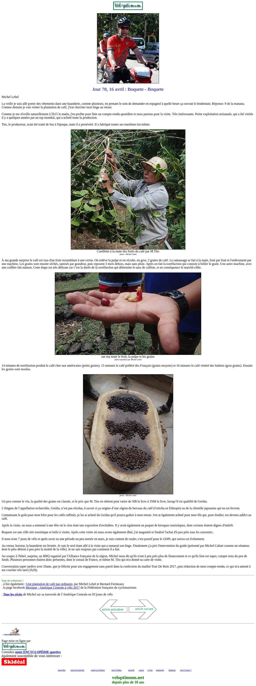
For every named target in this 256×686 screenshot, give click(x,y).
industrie (172, 670)
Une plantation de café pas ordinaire (49, 584)
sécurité (131, 670)
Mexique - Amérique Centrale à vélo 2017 (53, 587)
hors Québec (117, 670)
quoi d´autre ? (185, 670)
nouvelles (61, 670)
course (141, 670)
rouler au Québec (98, 670)
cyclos (150, 670)
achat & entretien (77, 670)
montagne (160, 670)
